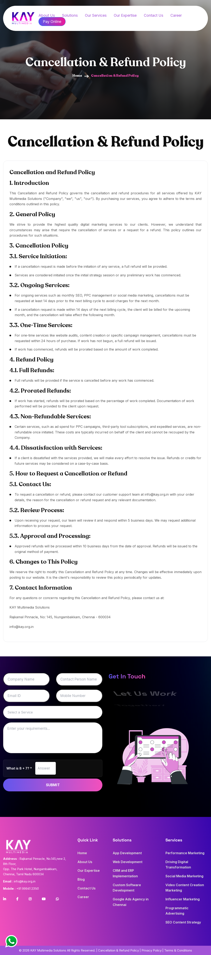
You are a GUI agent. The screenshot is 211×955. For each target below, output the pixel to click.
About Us (84, 862)
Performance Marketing (184, 853)
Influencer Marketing (182, 899)
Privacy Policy (152, 950)
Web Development (127, 862)
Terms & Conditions (178, 950)
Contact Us (153, 15)
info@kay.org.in (21, 627)
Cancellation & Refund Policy (118, 950)
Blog (81, 879)
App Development (127, 853)
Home (77, 75)
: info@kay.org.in (19, 881)
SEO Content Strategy (183, 922)
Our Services (96, 15)
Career (176, 15)
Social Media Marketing (184, 876)
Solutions (70, 15)
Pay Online (52, 21)
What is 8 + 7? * (19, 768)
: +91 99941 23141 (21, 888)
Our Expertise (125, 15)
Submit (53, 785)
